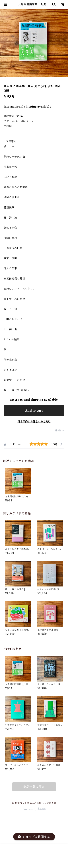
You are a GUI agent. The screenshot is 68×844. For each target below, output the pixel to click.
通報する (59, 430)
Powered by (34, 809)
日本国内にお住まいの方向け (34, 421)
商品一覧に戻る (34, 787)
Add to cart (34, 410)
